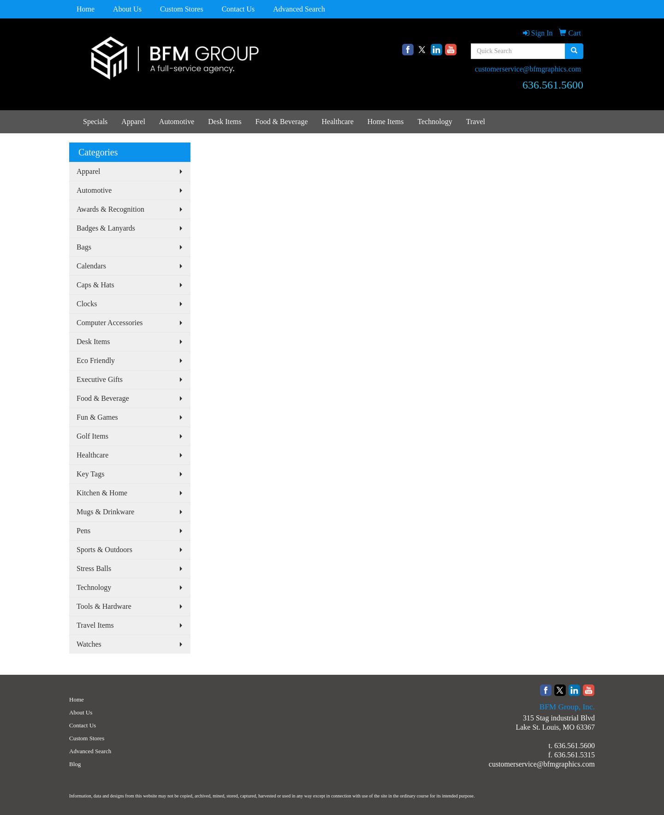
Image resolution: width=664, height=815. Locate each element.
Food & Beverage (281, 121)
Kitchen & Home (102, 493)
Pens (83, 531)
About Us (127, 9)
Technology (434, 121)
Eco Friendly (96, 360)
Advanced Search (299, 9)
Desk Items (224, 121)
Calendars (91, 266)
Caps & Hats (95, 285)
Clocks (87, 304)
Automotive (176, 121)
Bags (84, 247)
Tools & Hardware (104, 606)
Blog (75, 764)
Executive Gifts (100, 379)
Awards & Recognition (110, 209)
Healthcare (337, 121)
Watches (89, 644)
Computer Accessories (110, 323)
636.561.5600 (574, 746)
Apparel (133, 121)
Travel (475, 121)
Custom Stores (181, 9)
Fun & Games (97, 417)
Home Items (386, 121)
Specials (95, 121)
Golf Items (92, 436)
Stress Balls (94, 568)
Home (86, 9)
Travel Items (95, 625)
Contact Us (238, 9)
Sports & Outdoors (104, 549)
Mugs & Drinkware (105, 512)
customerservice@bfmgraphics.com (528, 69)
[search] (574, 51)
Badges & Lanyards (106, 228)
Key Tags (90, 474)
